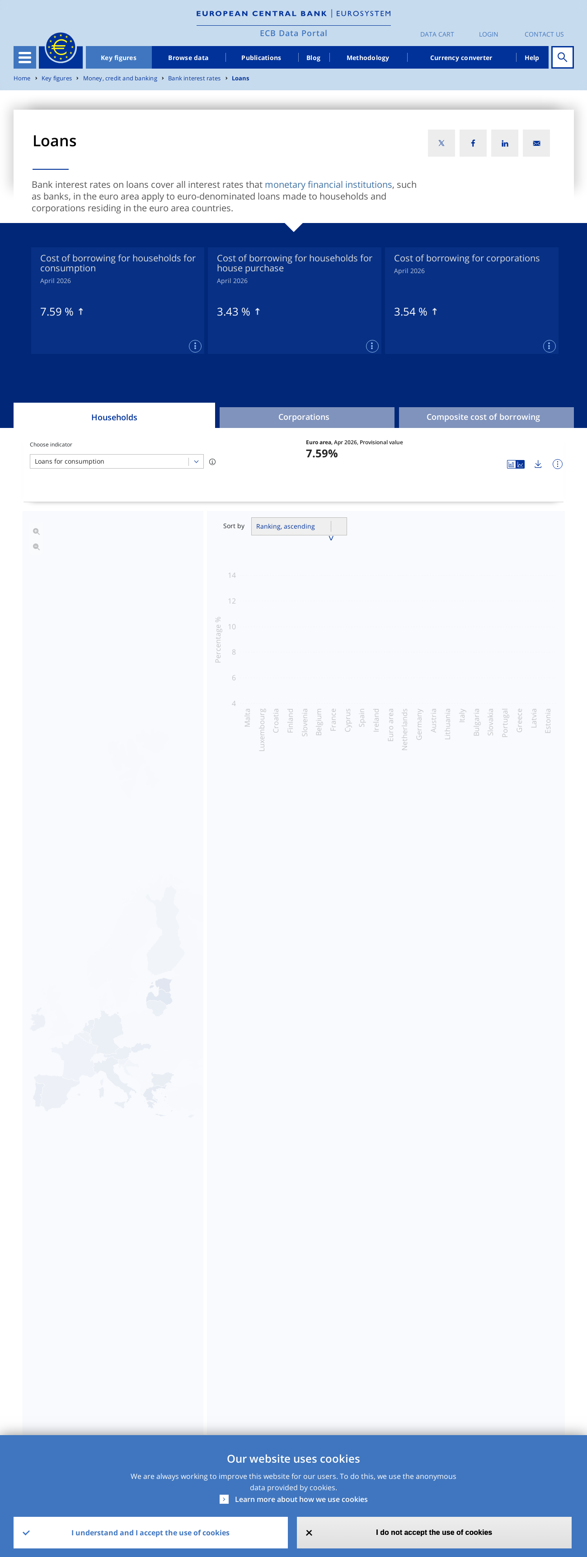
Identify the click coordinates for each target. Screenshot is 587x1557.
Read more (300, 1198)
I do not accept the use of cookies (434, 1532)
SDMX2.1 (384, 1399)
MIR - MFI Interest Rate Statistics (80, 1399)
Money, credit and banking (120, 78)
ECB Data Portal (294, 33)
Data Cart (437, 34)
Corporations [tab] (303, 416)
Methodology (368, 57)
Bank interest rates (194, 78)
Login (488, 34)
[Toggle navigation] (25, 57)
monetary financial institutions (328, 184)
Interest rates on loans (174, 904)
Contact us (544, 34)
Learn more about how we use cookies (301, 1499)
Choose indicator (51, 444)
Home (22, 78)
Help (532, 57)
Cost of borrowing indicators (382, 904)
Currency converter (461, 57)
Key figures (118, 57)
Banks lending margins (370, 951)
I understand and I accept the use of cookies (150, 1533)
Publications (261, 57)
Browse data (188, 57)
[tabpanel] (118, 301)
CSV (294, 1399)
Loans (240, 78)
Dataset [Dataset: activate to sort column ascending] (36, 1375)
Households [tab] (114, 417)
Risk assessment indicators (380, 927)
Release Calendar (511, 1399)
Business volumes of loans (182, 927)
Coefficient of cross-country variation (204, 951)
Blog (313, 57)
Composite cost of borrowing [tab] (483, 416)
